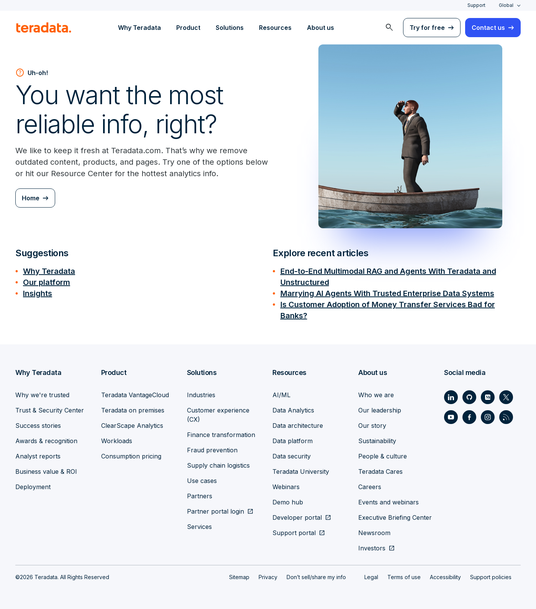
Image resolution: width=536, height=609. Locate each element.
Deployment (33, 484)
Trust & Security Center (49, 408)
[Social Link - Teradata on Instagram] (488, 415)
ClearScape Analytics (132, 423)
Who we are (376, 392)
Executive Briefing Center (395, 515)
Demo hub (287, 500)
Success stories (38, 423)
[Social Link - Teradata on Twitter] (506, 395)
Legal (371, 574)
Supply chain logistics (218, 463)
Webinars (286, 484)
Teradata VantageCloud (135, 392)
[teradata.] (43, 27)
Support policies (490, 574)
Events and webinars (388, 500)
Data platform (292, 438)
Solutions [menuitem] (230, 27)
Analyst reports (38, 454)
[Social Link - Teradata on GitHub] (469, 395)
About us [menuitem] (320, 27)
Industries (201, 392)
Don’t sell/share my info (316, 574)
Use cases (202, 478)
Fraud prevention (212, 448)
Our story (372, 423)
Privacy (268, 574)
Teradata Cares (380, 469)
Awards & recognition (46, 438)
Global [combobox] (506, 5)
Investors (371, 546)
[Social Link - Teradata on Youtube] (451, 415)
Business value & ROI (46, 469)
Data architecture (297, 423)
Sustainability (377, 438)
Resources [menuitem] (275, 27)
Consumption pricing (131, 454)
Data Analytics (293, 408)
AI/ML (281, 392)
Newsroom (374, 530)
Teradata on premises (132, 408)
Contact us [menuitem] (488, 27)
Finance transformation (221, 432)
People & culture (382, 454)
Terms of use (404, 574)
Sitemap (239, 574)
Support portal (294, 530)
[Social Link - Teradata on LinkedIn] (451, 395)
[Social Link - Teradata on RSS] (506, 415)
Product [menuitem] (188, 27)
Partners (199, 494)
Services (199, 524)
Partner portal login (215, 509)
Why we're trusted (42, 392)
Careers (369, 484)
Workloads (116, 438)
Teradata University (300, 469)
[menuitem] (389, 27)
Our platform (46, 281)
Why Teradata (49, 270)
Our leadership (379, 408)
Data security (291, 454)
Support (476, 5)
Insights (37, 292)
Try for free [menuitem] (427, 27)
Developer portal (297, 515)
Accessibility (445, 574)
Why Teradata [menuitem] (139, 27)
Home (30, 198)
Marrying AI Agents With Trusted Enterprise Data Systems (387, 292)
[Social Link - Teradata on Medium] (488, 395)
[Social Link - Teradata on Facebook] (469, 415)
